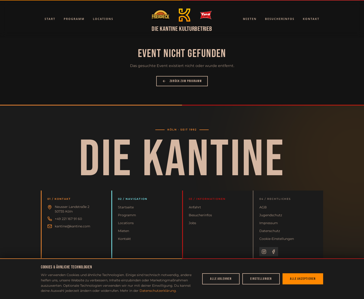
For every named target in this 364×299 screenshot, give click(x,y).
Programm (74, 19)
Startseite (126, 207)
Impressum (268, 223)
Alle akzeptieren (303, 279)
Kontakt (311, 19)
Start (50, 19)
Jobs (192, 223)
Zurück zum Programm (182, 81)
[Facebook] (273, 251)
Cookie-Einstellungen (276, 239)
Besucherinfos (280, 19)
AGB (263, 207)
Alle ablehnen (221, 279)
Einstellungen (261, 279)
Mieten (250, 19)
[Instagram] (264, 251)
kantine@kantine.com (72, 226)
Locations (103, 19)
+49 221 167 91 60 (68, 219)
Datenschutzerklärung (158, 291)
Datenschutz (269, 231)
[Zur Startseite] (160, 15)
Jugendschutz (270, 215)
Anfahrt (195, 207)
